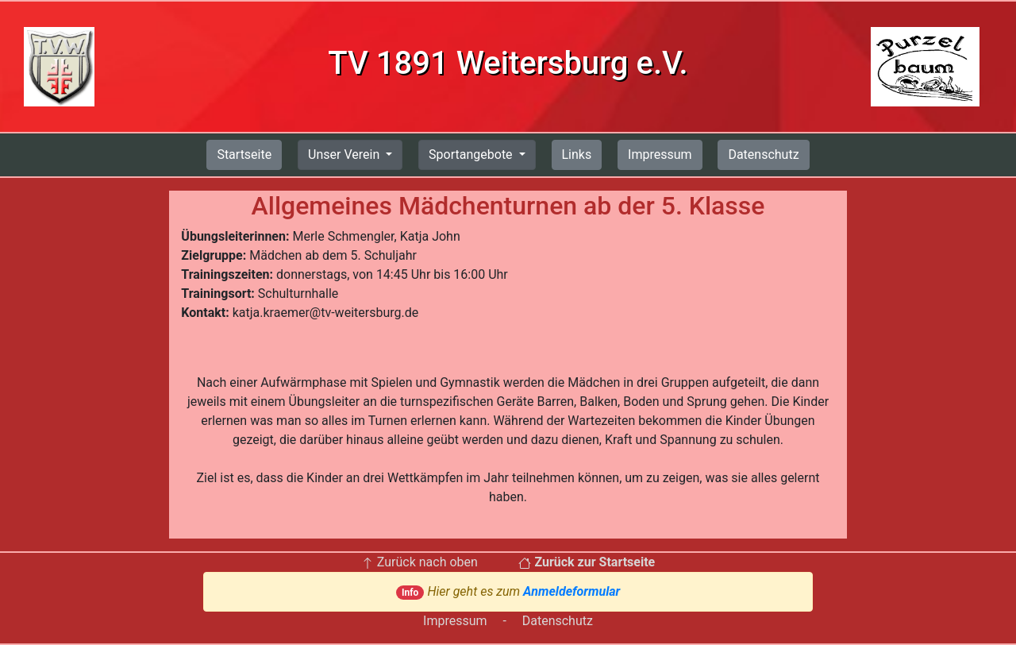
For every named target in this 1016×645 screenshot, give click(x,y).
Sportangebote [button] (472, 154)
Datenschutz (763, 154)
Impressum (660, 154)
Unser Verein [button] (345, 154)
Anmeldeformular (571, 591)
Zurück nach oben (419, 562)
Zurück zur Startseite (586, 562)
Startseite (244, 154)
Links (577, 154)
